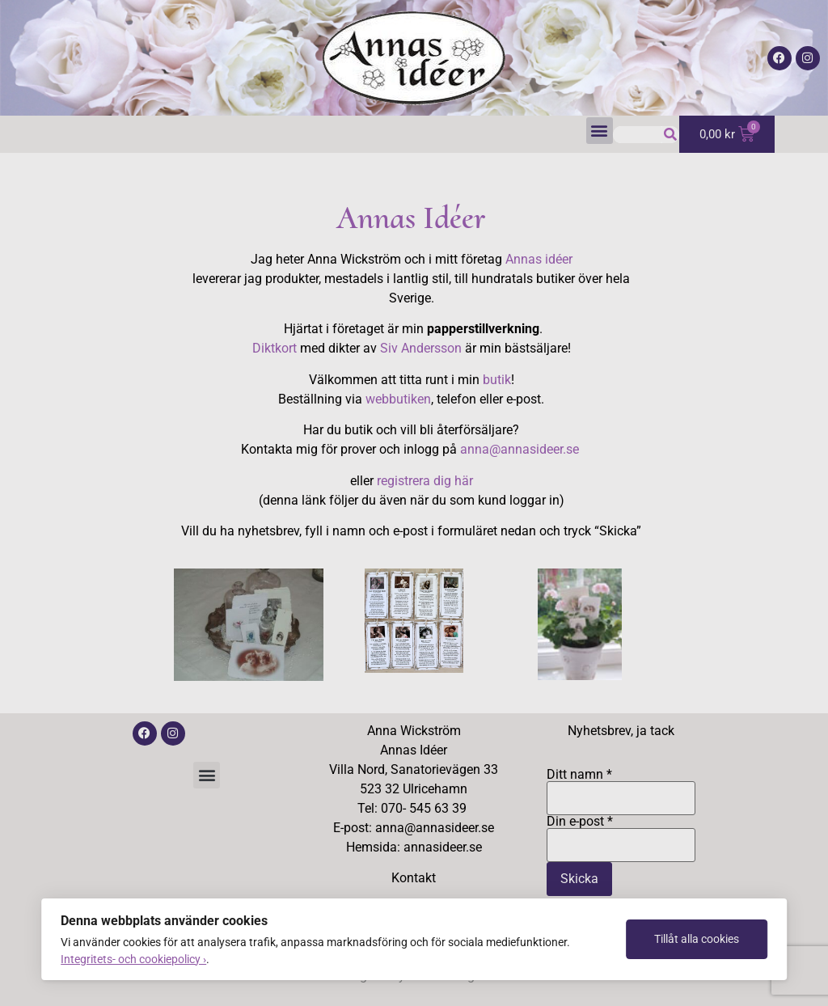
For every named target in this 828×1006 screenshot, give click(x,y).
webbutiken (398, 399)
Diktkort (274, 348)
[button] (599, 130)
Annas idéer (538, 259)
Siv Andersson (421, 348)
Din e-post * (621, 833)
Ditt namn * (621, 786)
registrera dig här (425, 480)
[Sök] (670, 134)
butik (497, 379)
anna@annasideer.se (521, 449)
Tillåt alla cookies (696, 938)
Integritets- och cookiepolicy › (133, 959)
